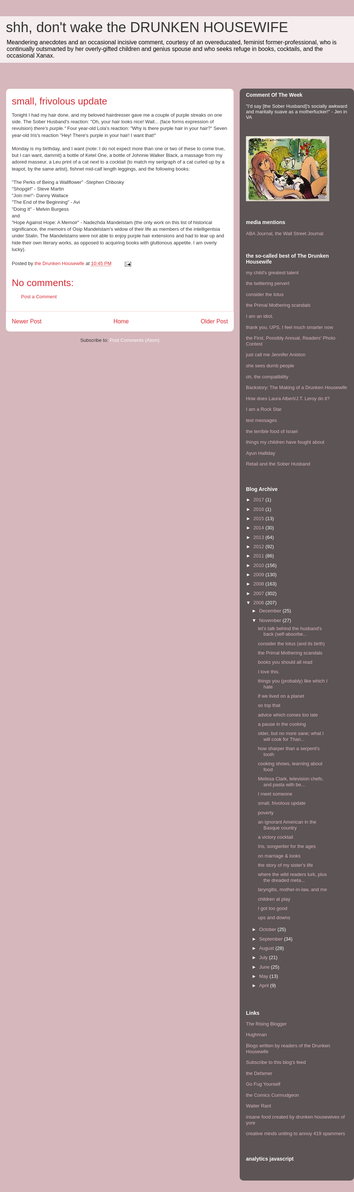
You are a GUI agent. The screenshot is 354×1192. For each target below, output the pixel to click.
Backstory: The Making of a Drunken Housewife (296, 387)
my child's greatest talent (272, 272)
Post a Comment (39, 296)
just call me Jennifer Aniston (275, 354)
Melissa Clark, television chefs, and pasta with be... (290, 781)
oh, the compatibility (267, 376)
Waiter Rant (258, 1106)
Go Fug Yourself (263, 1084)
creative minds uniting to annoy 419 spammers (295, 1133)
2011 (259, 556)
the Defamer (259, 1073)
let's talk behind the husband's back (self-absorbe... (290, 631)
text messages (261, 420)
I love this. (269, 671)
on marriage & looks (279, 856)
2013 (259, 537)
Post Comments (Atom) (134, 340)
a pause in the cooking (282, 724)
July (264, 957)
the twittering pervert (267, 283)
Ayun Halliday (260, 453)
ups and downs (274, 917)
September (271, 939)
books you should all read (285, 662)
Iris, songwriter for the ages (287, 846)
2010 (259, 565)
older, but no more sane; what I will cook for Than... (291, 736)
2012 (259, 546)
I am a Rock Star (264, 409)
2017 (259, 499)
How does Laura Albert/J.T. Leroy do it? (288, 398)
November (271, 620)
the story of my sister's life (285, 865)
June (265, 967)
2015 (259, 518)
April (264, 985)
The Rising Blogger (266, 1024)
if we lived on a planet (281, 696)
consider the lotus (265, 294)
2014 (259, 527)
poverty (266, 812)
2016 (259, 509)
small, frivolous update (281, 803)
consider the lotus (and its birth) (291, 643)
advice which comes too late (288, 715)
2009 (259, 574)
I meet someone (275, 794)
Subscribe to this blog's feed (276, 1062)
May (264, 976)
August (267, 948)
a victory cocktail (275, 837)
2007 (259, 593)
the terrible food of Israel (272, 431)
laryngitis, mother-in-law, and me (292, 889)
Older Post (214, 321)
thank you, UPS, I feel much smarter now (289, 327)
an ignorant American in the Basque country (287, 825)
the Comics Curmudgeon (272, 1095)
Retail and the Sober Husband (278, 464)
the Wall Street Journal (299, 233)
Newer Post (27, 321)
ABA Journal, (260, 233)
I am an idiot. (259, 316)
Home (121, 321)
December (271, 611)
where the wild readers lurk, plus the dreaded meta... (292, 877)
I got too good (272, 908)
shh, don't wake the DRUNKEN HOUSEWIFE (147, 27)
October (268, 929)
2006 (259, 602)
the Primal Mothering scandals (278, 305)
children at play (274, 899)
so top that (269, 705)
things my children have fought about (285, 442)
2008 (259, 584)
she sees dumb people (270, 365)
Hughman (256, 1034)
